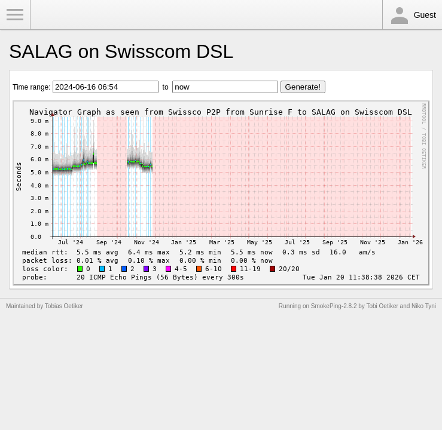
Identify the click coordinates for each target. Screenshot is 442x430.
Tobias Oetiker (64, 306)
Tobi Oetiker (382, 306)
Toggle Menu (15, 15)
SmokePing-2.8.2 (334, 306)
